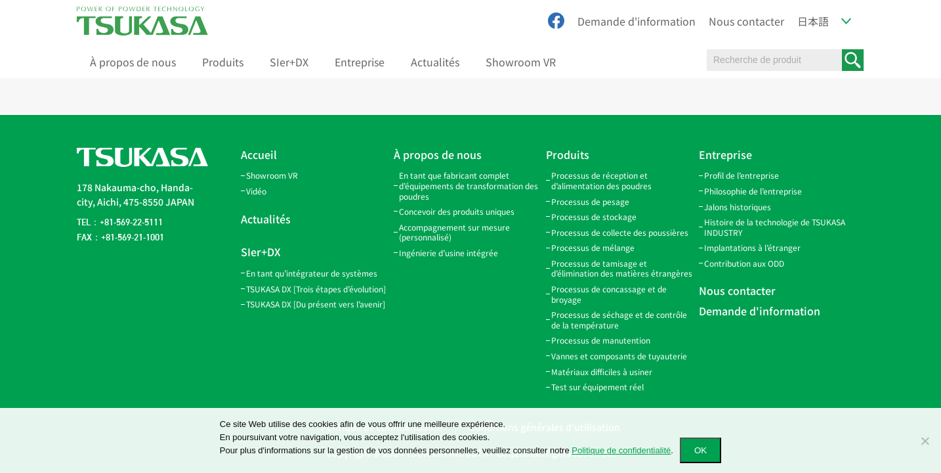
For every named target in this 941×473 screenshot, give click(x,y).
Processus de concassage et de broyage (609, 294)
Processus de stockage (594, 216)
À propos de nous (133, 62)
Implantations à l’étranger (752, 247)
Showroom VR (521, 62)
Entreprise (360, 62)
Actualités (435, 62)
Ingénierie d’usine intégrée (448, 252)
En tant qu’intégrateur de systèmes (311, 273)
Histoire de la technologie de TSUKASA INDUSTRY (774, 227)
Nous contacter (746, 21)
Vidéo (256, 190)
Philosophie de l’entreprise (753, 190)
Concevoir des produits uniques (456, 211)
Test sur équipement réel (597, 386)
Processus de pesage (590, 201)
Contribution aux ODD (744, 263)
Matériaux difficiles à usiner (601, 371)
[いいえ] (924, 440)
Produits (222, 62)
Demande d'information (636, 21)
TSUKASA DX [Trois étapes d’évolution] (316, 288)
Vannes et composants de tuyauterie (619, 355)
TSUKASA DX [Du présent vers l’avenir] (315, 303)
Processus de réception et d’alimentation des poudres (601, 180)
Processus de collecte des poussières (619, 232)
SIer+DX (289, 62)
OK (700, 450)
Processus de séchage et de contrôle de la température (619, 319)
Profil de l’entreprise (741, 175)
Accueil (259, 154)
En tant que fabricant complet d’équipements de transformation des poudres (468, 185)
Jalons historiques (737, 206)
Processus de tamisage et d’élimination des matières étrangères (621, 268)
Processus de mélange (593, 247)
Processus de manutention (600, 340)
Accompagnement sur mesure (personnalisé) (454, 232)
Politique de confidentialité (621, 450)
